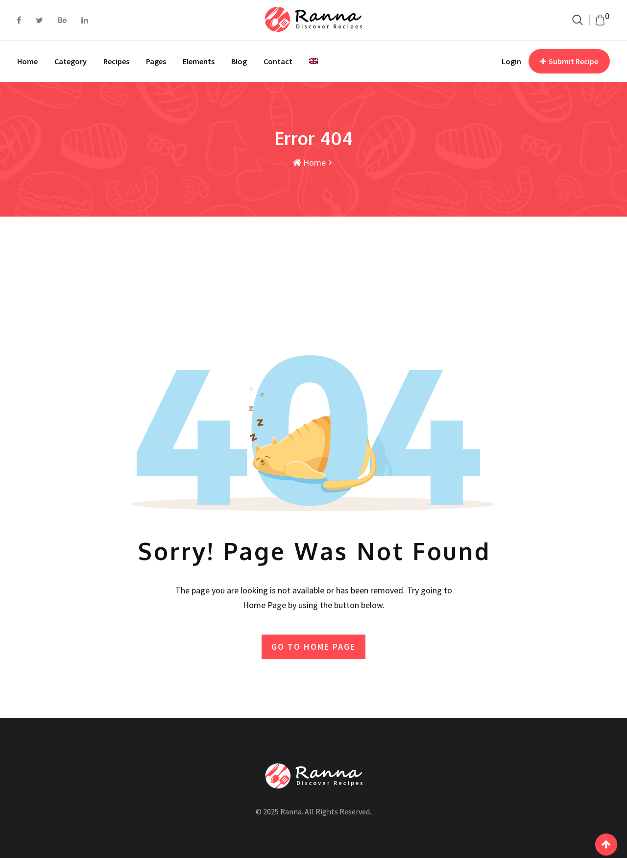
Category (70, 61)
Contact (278, 61)
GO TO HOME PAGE (313, 646)
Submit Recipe (569, 61)
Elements (199, 61)
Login (511, 61)
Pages (156, 61)
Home (27, 61)
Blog (239, 61)
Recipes (116, 61)
